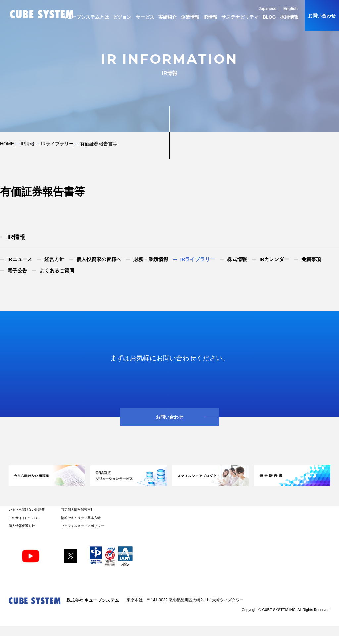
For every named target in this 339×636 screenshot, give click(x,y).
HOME (7, 143)
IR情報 (210, 17)
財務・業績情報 (150, 259)
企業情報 (190, 17)
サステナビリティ (240, 17)
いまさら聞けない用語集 (27, 509)
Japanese (267, 8)
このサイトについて (23, 518)
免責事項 (311, 259)
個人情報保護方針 (22, 526)
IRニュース (19, 259)
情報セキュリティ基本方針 (81, 518)
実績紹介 (167, 17)
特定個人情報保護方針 (77, 509)
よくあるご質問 (56, 270)
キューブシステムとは (86, 17)
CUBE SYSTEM (42, 14)
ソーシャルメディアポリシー (82, 526)
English (290, 8)
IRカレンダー (274, 259)
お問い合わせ (322, 15)
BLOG (269, 17)
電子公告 (17, 270)
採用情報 (289, 17)
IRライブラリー (57, 143)
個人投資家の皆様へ (98, 259)
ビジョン (122, 17)
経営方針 (54, 259)
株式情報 (237, 259)
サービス (145, 17)
